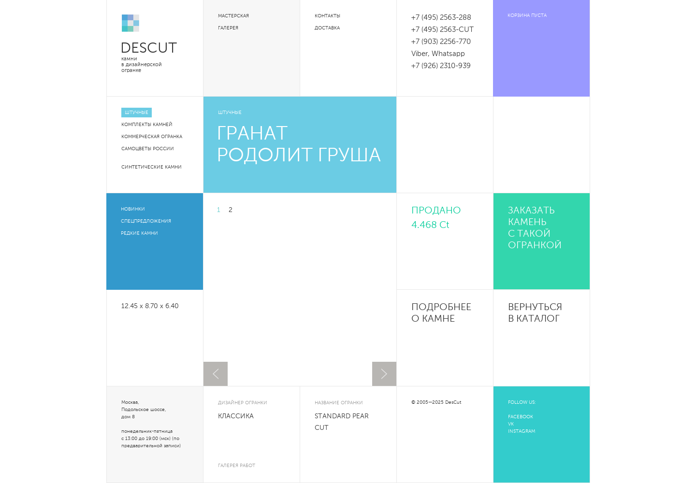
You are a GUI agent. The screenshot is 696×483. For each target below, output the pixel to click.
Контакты (327, 16)
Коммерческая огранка (151, 136)
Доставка (327, 28)
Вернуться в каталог (535, 313)
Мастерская (233, 16)
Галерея (228, 28)
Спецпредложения (146, 221)
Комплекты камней (147, 124)
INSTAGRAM (521, 431)
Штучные (136, 112)
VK (511, 424)
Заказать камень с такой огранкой (535, 228)
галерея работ (236, 465)
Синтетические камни (151, 167)
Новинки (133, 209)
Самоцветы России (147, 148)
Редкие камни (139, 233)
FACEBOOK (520, 416)
